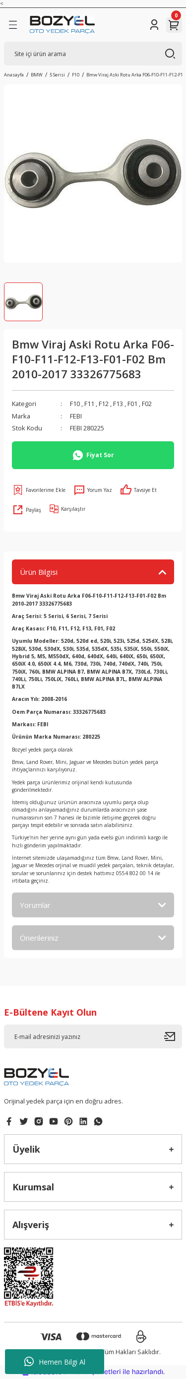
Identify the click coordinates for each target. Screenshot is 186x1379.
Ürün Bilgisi (39, 572)
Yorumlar (35, 905)
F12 (104, 403)
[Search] (93, 54)
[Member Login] (154, 25)
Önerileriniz (39, 938)
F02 (147, 403)
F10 (75, 403)
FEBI (76, 416)
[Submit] (173, 1036)
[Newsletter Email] (93, 1036)
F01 (132, 403)
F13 (118, 403)
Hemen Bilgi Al (54, 1361)
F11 (89, 403)
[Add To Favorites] (38, 490)
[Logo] (62, 25)
